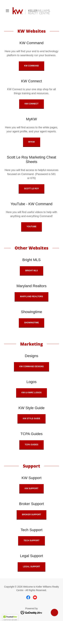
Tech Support (31, 540)
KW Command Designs (31, 366)
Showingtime (31, 322)
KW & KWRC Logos (31, 392)
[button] (8, 10)
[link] (31, 10)
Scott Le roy (31, 188)
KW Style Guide (31, 418)
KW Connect (31, 104)
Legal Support (31, 566)
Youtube (31, 226)
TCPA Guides (31, 444)
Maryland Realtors (31, 296)
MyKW (31, 142)
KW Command (31, 66)
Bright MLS (31, 270)
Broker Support (31, 514)
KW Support (31, 488)
